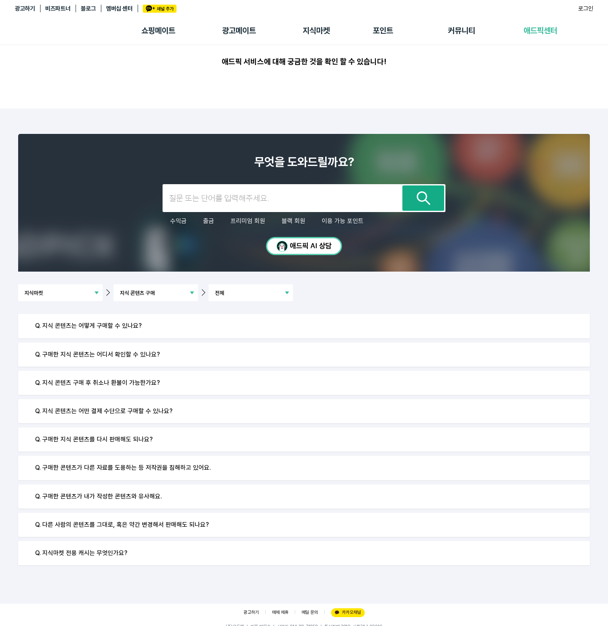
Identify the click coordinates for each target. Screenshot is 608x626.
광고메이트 (239, 30)
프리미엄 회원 (248, 221)
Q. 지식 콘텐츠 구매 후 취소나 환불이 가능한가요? (97, 382)
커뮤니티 (461, 30)
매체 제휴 (280, 612)
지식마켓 (316, 30)
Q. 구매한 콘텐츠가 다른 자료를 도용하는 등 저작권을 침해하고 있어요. (123, 467)
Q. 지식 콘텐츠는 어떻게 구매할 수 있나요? (88, 325)
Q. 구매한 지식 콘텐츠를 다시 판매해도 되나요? (94, 439)
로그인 (585, 8)
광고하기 (25, 8)
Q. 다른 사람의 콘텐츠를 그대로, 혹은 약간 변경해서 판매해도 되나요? (122, 524)
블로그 (88, 8)
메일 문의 (309, 612)
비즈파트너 (58, 8)
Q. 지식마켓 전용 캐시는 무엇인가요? (81, 553)
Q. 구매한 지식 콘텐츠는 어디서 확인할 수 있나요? (97, 354)
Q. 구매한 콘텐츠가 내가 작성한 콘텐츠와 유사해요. (98, 496)
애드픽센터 (540, 30)
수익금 (178, 221)
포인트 (383, 30)
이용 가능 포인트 (343, 221)
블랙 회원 (293, 221)
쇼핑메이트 (158, 30)
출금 (208, 221)
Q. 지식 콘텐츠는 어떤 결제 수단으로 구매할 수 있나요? (104, 411)
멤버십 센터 (119, 8)
